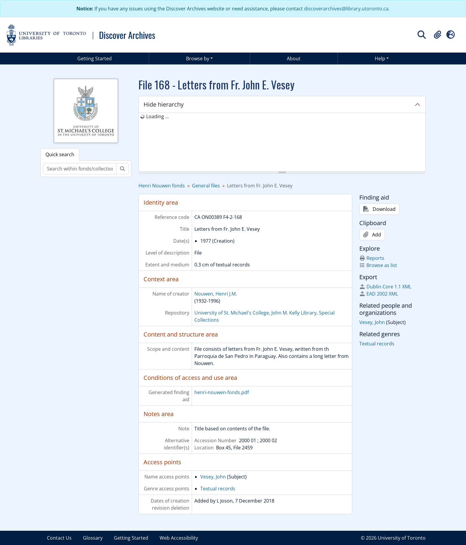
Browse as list (378, 265)
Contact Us (59, 538)
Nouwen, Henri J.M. (215, 293)
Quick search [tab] (59, 154)
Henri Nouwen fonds (161, 185)
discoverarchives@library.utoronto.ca (346, 8)
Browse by (197, 58)
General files (206, 185)
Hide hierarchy (164, 104)
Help (380, 58)
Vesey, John (213, 476)
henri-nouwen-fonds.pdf (221, 392)
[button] (437, 34)
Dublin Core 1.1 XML (385, 286)
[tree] (282, 142)
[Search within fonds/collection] (79, 168)
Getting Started (94, 58)
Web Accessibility (179, 538)
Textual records (217, 488)
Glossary (93, 538)
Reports (371, 258)
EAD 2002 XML (378, 293)
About (293, 58)
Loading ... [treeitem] (157, 116)
